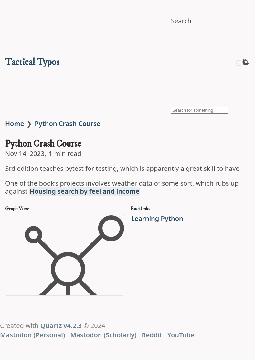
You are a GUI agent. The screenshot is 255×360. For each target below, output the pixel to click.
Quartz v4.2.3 (61, 325)
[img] (207, 67)
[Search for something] (199, 110)
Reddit (152, 335)
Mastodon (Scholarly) (103, 335)
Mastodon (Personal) (32, 335)
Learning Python (157, 218)
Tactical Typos (32, 62)
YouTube (181, 335)
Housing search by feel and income (85, 191)
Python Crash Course (67, 123)
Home (14, 123)
